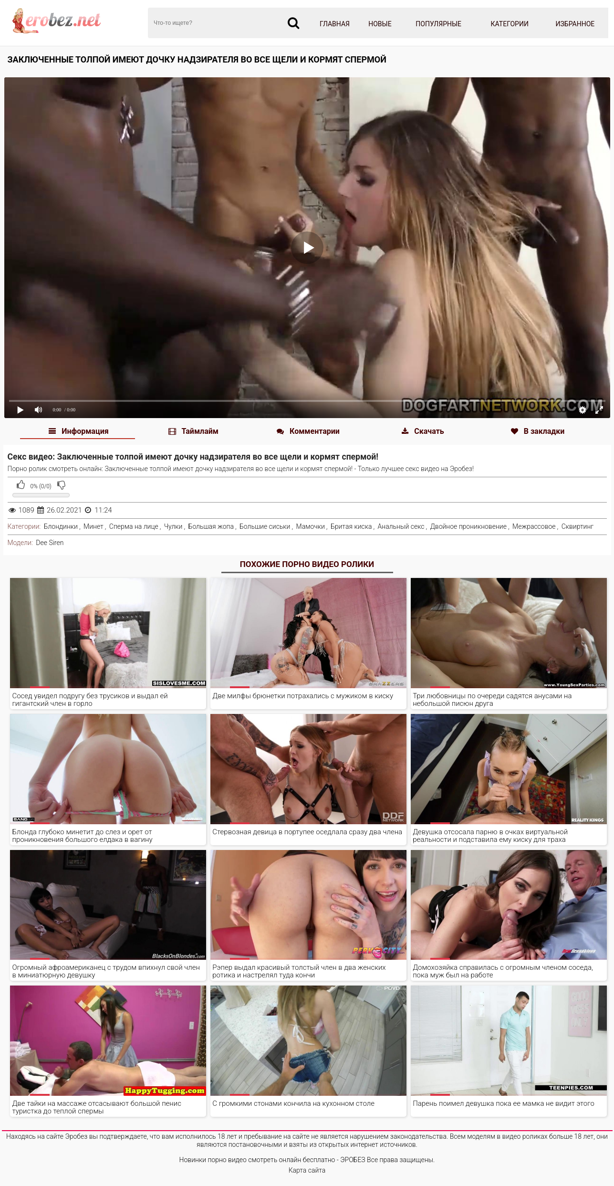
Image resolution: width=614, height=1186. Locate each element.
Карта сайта (307, 1170)
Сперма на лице (133, 526)
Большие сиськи (264, 526)
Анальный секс (401, 526)
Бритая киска (351, 526)
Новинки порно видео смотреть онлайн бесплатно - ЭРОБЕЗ (272, 1160)
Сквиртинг (578, 526)
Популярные (438, 24)
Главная (335, 24)
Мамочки (310, 526)
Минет (93, 526)
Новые (379, 24)
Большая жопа (211, 526)
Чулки (173, 526)
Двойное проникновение (468, 526)
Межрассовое (534, 526)
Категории (510, 24)
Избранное (575, 24)
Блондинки (61, 526)
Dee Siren (49, 542)
